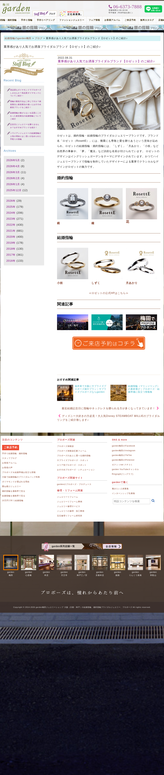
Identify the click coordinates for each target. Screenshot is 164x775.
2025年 (11, 206)
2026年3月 (13, 172)
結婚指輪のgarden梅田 (18, 38)
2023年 (11, 218)
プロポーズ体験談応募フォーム (72, 451)
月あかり (132, 283)
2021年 (11, 230)
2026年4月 (13, 166)
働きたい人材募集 (120, 489)
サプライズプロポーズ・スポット (73, 460)
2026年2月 (13, 178)
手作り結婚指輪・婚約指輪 (14, 453)
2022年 (11, 224)
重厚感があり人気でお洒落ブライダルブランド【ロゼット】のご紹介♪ (106, 61)
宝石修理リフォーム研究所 (69, 516)
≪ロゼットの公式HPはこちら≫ (108, 293)
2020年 (11, 236)
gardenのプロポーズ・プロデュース (74, 484)
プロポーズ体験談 (65, 446)
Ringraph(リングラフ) (122, 474)
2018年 (11, 248)
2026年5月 (13, 160)
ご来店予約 (130, 20)
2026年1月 (13, 184)
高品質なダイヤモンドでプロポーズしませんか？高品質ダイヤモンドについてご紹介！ (25, 93)
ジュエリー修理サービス (68, 506)
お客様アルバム (112, 20)
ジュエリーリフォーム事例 (69, 502)
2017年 (11, 254)
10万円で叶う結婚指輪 (13, 500)
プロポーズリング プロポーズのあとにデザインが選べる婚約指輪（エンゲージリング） (82, 27)
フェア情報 (94, 20)
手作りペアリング (46, 20)
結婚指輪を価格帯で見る (13, 496)
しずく (95, 283)
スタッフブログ (9, 458)
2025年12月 (14, 190)
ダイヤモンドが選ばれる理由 (16, 482)
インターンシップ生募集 (123, 493)
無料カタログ (147, 20)
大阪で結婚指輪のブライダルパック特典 (21, 477)
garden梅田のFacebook (123, 446)
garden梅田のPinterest (123, 460)
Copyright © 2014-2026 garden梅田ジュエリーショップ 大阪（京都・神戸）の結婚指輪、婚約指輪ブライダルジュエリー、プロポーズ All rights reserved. (82, 607)
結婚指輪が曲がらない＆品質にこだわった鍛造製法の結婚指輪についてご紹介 (25, 116)
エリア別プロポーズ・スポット (72, 465)
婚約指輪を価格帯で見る (13, 491)
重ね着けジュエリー (11, 486)
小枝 (60, 283)
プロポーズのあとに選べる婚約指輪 (74, 455)
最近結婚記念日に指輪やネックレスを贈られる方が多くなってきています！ (108, 408)
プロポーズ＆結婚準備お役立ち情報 (19, 472)
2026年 (11, 200)
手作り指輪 (26, 20)
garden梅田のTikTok (122, 455)
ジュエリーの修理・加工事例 (71, 511)
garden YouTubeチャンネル (125, 469)
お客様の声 (7, 467)
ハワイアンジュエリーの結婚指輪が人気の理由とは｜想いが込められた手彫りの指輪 (25, 136)
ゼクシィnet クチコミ (122, 465)
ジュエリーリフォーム (67, 497)
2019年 (11, 242)
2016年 (11, 260)
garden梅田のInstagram (124, 450)
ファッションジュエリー (71, 20)
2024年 (11, 212)
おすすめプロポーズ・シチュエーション (76, 470)
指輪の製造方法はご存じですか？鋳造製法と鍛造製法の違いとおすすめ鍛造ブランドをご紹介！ (25, 104)
